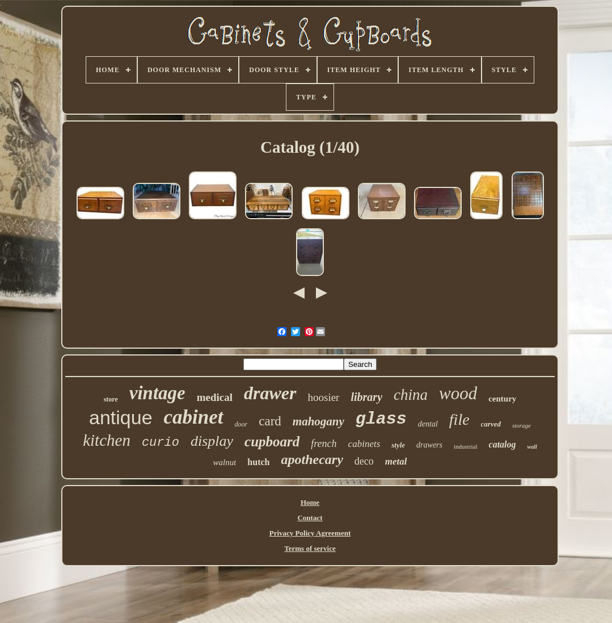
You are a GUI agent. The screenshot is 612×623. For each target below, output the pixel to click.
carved (491, 424)
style (398, 445)
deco (364, 461)
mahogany (318, 421)
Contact (309, 517)
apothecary (312, 459)
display (212, 441)
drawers (429, 445)
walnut (225, 462)
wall (532, 447)
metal (396, 461)
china (411, 394)
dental (428, 424)
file (459, 419)
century (502, 398)
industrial (466, 446)
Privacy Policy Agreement (310, 533)
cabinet (193, 417)
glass (381, 419)
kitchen (106, 440)
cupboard (271, 441)
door (241, 424)
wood (458, 393)
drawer (270, 393)
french (323, 443)
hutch (258, 462)
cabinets (364, 443)
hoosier (324, 397)
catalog (502, 444)
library (366, 397)
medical (215, 397)
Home (310, 502)
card (270, 421)
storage (521, 425)
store (111, 399)
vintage (157, 393)
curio (160, 443)
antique (121, 417)
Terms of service (310, 548)
